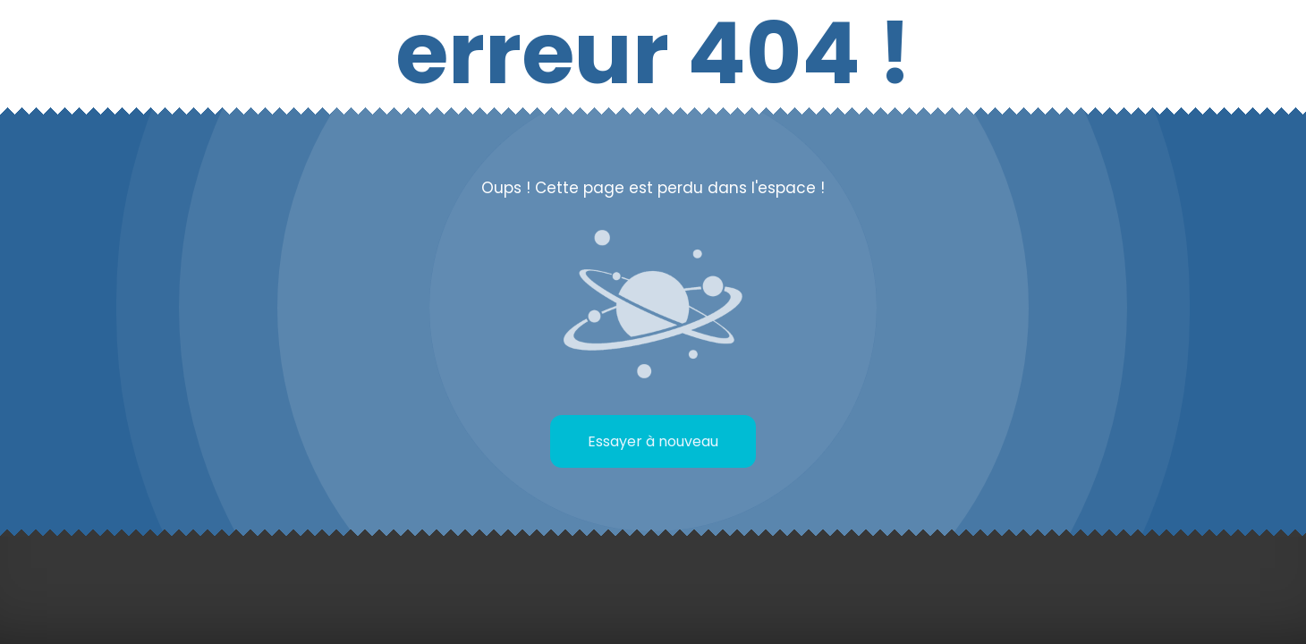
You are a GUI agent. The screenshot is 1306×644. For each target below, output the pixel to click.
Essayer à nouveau (653, 441)
